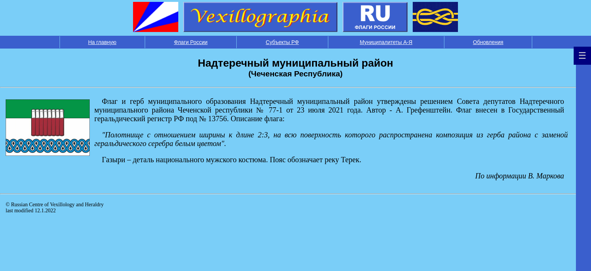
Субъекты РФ (282, 42)
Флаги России (191, 42)
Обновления (488, 42)
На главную (102, 42)
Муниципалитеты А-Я (386, 42)
